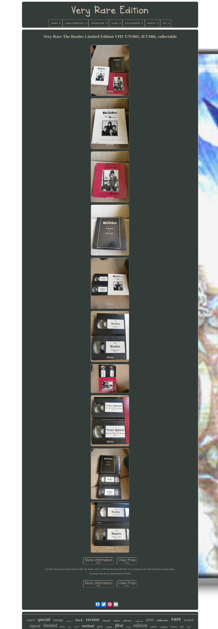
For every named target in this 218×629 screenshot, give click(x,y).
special (44, 619)
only (69, 627)
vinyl (128, 627)
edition (140, 625)
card (76, 626)
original (116, 621)
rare (176, 619)
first (119, 625)
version (92, 619)
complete (109, 627)
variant (88, 625)
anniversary (139, 621)
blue (189, 627)
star (182, 626)
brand (174, 626)
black (79, 620)
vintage (58, 620)
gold (100, 626)
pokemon (69, 621)
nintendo (106, 621)
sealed (188, 620)
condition (164, 627)
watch (31, 620)
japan (153, 626)
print (150, 619)
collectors (162, 620)
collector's (127, 620)
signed (35, 626)
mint (62, 626)
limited (50, 625)
